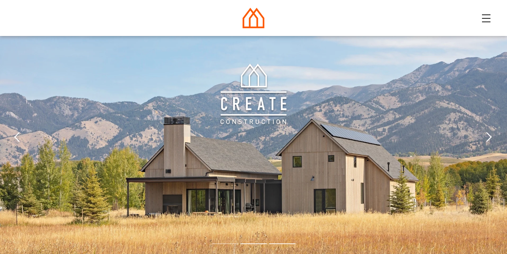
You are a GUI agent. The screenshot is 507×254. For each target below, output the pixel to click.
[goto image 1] (225, 243)
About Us (340, 17)
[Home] (253, 16)
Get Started (458, 17)
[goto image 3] (282, 243)
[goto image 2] (253, 243)
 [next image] (489, 137)
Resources (393, 17)
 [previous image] (18, 137)
